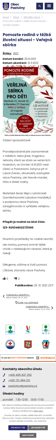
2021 (15, 53)
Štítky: (7, 53)
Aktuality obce (31, 17)
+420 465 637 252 (20, 375)
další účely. (38, 411)
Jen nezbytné (38, 427)
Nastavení (28, 435)
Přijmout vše (18, 427)
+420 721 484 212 (19, 380)
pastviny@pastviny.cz (22, 386)
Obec (16, 17)
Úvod (6, 17)
